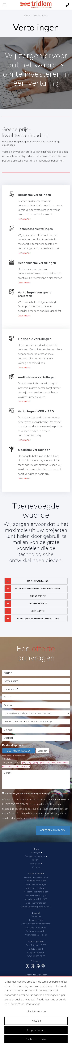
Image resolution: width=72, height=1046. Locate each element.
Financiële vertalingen (36, 884)
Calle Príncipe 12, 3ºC (36, 945)
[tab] (36, 581)
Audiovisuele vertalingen (36, 877)
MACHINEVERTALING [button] (38, 581)
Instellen (36, 1020)
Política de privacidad (42, 818)
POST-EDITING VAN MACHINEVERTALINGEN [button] (37, 588)
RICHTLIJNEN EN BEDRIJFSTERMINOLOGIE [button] (38, 618)
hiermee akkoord (59, 793)
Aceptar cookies (36, 1030)
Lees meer (24, 219)
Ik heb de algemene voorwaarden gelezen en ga (34, 793)
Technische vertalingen (36, 895)
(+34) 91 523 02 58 (36, 956)
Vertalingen (36, 852)
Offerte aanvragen (52, 830)
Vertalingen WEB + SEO (36, 899)
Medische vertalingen (36, 902)
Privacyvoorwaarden (36, 931)
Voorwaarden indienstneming (36, 923)
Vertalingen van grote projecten (36, 906)
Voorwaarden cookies (36, 934)
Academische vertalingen (36, 891)
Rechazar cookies (36, 1039)
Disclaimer (36, 916)
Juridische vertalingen (36, 888)
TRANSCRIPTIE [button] (38, 596)
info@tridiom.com (36, 952)
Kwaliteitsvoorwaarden (36, 927)
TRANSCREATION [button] (38, 603)
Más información (36, 1011)
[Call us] (67, 5)
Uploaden (42, 750)
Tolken (36, 859)
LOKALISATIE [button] (38, 611)
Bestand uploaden (13, 745)
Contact (36, 867)
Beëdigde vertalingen (36, 856)
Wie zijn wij (36, 863)
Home (27, 15)
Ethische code (36, 920)
